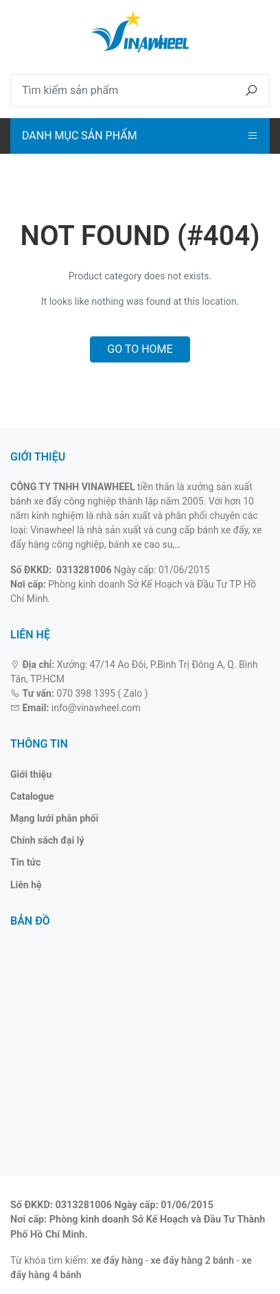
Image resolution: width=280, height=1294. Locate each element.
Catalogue (32, 796)
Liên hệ (26, 884)
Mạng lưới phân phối (54, 818)
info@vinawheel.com (96, 707)
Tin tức (25, 862)
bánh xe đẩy (222, 529)
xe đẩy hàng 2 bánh (193, 1260)
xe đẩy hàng (117, 1260)
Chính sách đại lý (47, 840)
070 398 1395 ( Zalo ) (102, 693)
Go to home (139, 349)
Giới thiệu (30, 774)
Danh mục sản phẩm (79, 135)
